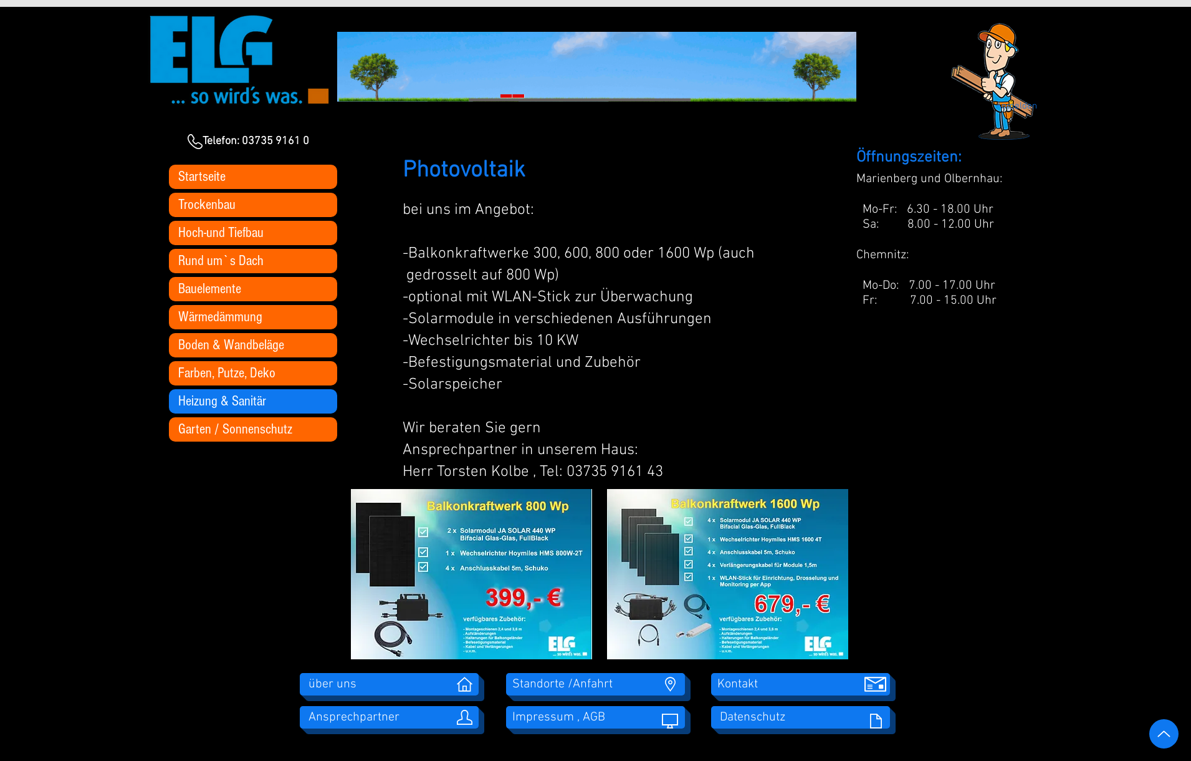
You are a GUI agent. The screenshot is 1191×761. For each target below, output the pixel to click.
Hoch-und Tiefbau (221, 233)
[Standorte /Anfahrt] (595, 684)
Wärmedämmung (220, 317)
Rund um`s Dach (221, 261)
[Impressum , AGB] (595, 717)
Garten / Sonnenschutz (235, 429)
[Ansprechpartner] (389, 717)
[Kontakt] (800, 684)
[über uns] (389, 684)
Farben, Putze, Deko (226, 373)
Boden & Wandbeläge (231, 345)
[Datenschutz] (800, 717)
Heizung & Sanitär (222, 401)
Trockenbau (207, 204)
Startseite (202, 176)
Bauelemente (209, 289)
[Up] (1164, 734)
